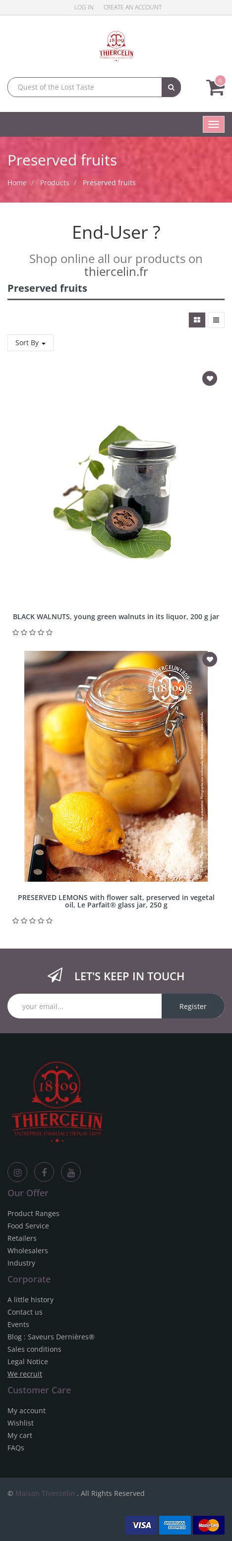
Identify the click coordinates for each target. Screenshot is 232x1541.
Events (18, 1324)
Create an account (133, 7)
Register (193, 1006)
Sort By (30, 342)
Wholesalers (27, 1250)
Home (17, 182)
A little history (30, 1299)
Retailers (22, 1238)
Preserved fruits (109, 182)
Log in (84, 7)
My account (26, 1410)
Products (54, 182)
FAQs (15, 1447)
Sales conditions (34, 1349)
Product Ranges (33, 1213)
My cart (19, 1435)
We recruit (24, 1374)
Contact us (25, 1312)
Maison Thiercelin (45, 1493)
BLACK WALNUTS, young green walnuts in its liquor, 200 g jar (116, 616)
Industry (21, 1263)
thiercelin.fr (116, 271)
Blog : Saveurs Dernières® (51, 1336)
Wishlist (20, 1423)
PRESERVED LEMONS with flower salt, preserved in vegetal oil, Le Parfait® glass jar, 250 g (116, 901)
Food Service (28, 1225)
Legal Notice (27, 1361)
